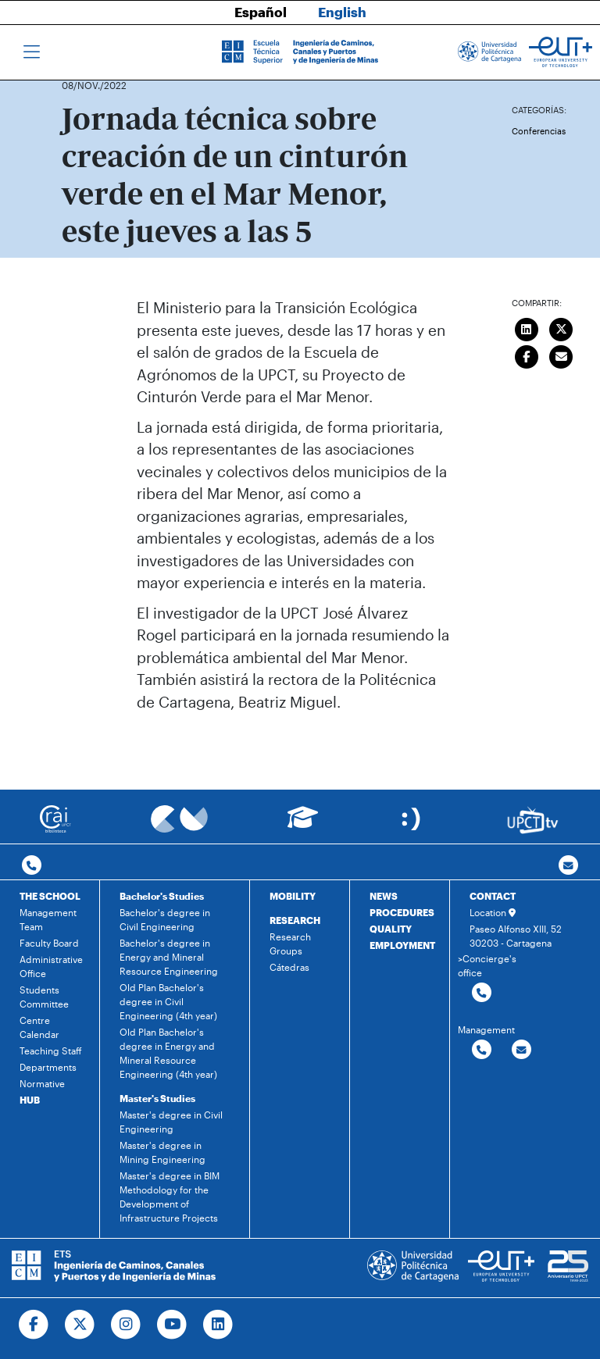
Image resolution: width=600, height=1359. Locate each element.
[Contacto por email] (568, 865)
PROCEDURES (402, 912)
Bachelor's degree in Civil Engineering (165, 919)
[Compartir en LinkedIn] (526, 327)
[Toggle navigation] (31, 52)
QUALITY (391, 928)
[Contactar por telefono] (32, 865)
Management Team (48, 919)
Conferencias (539, 131)
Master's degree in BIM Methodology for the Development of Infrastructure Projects (170, 1196)
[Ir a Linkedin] (218, 1324)
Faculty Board (49, 942)
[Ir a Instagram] (126, 1324)
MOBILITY (293, 895)
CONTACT (493, 895)
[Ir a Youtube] (172, 1324)
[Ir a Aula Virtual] (303, 824)
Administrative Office (51, 966)
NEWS (384, 895)
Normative (42, 1083)
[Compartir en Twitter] (562, 327)
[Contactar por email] (521, 1050)
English (342, 12)
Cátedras (289, 966)
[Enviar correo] (562, 354)
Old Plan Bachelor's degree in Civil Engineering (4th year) (168, 1001)
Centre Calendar (39, 1027)
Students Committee (44, 996)
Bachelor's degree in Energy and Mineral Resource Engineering (169, 956)
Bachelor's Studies (162, 895)
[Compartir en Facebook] (526, 354)
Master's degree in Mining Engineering (162, 1152)
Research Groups (290, 943)
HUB (30, 1099)
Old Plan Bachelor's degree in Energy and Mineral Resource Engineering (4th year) (168, 1052)
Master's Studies (157, 1098)
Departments (48, 1066)
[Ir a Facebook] (34, 1324)
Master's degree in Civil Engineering (171, 1121)
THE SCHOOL (50, 895)
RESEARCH (295, 920)
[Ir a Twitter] (80, 1324)
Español (260, 12)
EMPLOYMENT (402, 945)
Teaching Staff (51, 1050)
